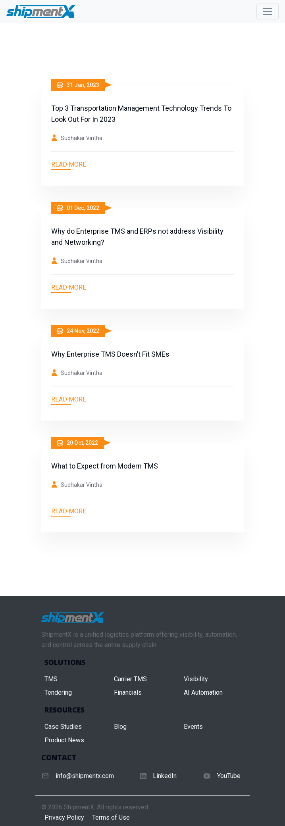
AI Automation (203, 692)
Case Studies (63, 726)
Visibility (196, 679)
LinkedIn (165, 776)
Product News (64, 740)
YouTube (229, 776)
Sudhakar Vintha (81, 138)
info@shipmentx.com (85, 776)
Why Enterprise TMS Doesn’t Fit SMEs (110, 354)
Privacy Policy (64, 817)
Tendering (58, 692)
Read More (68, 164)
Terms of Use (111, 817)
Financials (128, 692)
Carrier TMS (130, 679)
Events (193, 726)
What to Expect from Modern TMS (104, 466)
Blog (120, 726)
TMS (51, 679)
